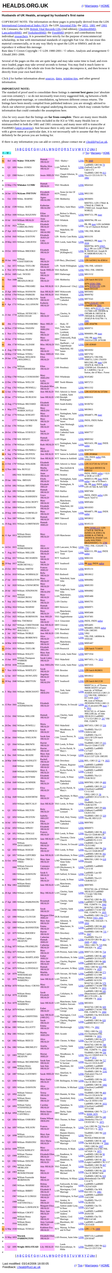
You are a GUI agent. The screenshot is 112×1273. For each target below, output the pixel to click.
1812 (101, 659)
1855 (104, 988)
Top (87, 153)
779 (104, 1111)
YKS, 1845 (98, 918)
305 (86, 705)
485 (104, 1068)
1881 (92, 25)
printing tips (70, 78)
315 (104, 743)
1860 (104, 1012)
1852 (99, 947)
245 (104, 991)
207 (103, 718)
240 (104, 1117)
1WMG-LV (95, 528)
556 (104, 725)
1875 (102, 1122)
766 (104, 1044)
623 (104, 1245)
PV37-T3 (100, 308)
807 (104, 1165)
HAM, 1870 (92, 1114)
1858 (99, 998)
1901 (104, 25)
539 (104, 1133)
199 (94, 1017)
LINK (81, 160)
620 (104, 1020)
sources (49, 78)
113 (104, 786)
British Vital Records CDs (45, 29)
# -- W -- (6, 153)
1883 (94, 942)
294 (104, 848)
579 (104, 983)
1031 (104, 1103)
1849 (91, 160)
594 (104, 1052)
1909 (97, 1229)
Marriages (91, 5)
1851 (85, 25)
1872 (94, 1057)
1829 (96, 698)
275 (105, 915)
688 (104, 961)
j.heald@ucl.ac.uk (96, 141)
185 (104, 1079)
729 (100, 945)
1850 (87, 923)
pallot (87, 445)
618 (104, 859)
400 (104, 782)
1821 (89, 708)
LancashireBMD (12, 32)
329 (104, 815)
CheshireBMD (87, 29)
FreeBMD (58, 32)
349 (104, 1141)
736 (99, 1126)
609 (104, 1007)
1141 (104, 1071)
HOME (105, 5)
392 (104, 854)
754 (104, 952)
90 (103, 1154)
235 (104, 977)
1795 (87, 548)
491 (104, 899)
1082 (104, 1085)
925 (100, 967)
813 (104, 173)
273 (104, 972)
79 (103, 165)
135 (100, 1031)
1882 (87, 178)
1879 (100, 1129)
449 (104, 956)
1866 (106, 1143)
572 (86, 695)
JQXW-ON (95, 286)
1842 (104, 904)
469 (104, 1092)
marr (100, 214)
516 (104, 907)
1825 (107, 760)
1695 (99, 305)
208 (104, 1098)
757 (104, 1060)
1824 (87, 799)
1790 (105, 543)
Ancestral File (68, 25)
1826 (99, 969)
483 (104, 939)
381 (104, 1159)
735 (104, 931)
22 (99, 760)
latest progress (23, 128)
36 (100, 794)
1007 (101, 1146)
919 (104, 1176)
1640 (87, 256)
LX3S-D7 (94, 303)
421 (104, 832)
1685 (87, 321)
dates (59, 78)
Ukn (92, 149)
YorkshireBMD (37, 32)
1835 (104, 912)
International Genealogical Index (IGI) (24, 25)
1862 (97, 1027)
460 (104, 926)
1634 (87, 243)
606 (104, 808)
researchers (21, 36)
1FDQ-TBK (95, 283)
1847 (89, 934)
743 (104, 837)
